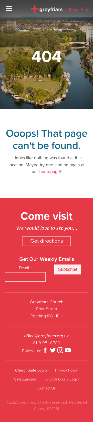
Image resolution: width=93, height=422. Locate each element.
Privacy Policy (66, 370)
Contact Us (46, 388)
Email (25, 268)
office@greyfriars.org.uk (46, 336)
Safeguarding (25, 379)
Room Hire (78, 9)
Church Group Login (62, 379)
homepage (49, 171)
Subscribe (67, 269)
